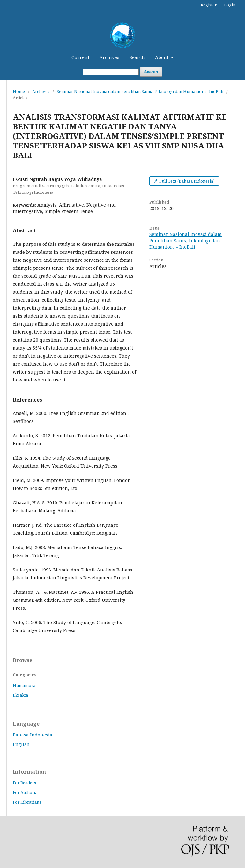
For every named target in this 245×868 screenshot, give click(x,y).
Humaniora (24, 685)
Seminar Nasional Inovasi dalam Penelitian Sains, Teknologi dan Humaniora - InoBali (140, 91)
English (21, 744)
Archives (109, 57)
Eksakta (20, 695)
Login (229, 5)
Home (19, 91)
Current (80, 57)
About (162, 57)
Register (209, 5)
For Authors (24, 792)
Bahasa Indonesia (32, 735)
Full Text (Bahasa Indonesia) (186, 181)
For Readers (24, 783)
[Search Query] (111, 72)
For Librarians (27, 802)
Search (137, 57)
